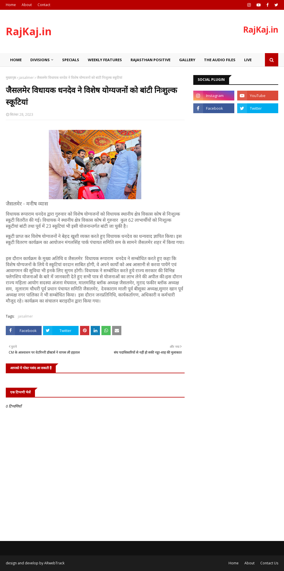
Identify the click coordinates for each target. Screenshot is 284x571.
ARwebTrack (54, 563)
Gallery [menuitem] (187, 59)
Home (11, 4)
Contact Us (269, 563)
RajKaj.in (29, 31)
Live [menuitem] (248, 59)
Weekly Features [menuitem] (105, 59)
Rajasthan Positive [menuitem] (150, 59)
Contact (44, 4)
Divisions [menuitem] (40, 59)
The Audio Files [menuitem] (219, 59)
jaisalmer (26, 77)
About (27, 4)
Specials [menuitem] (70, 59)
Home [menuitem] (16, 59)
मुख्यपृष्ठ (11, 77)
